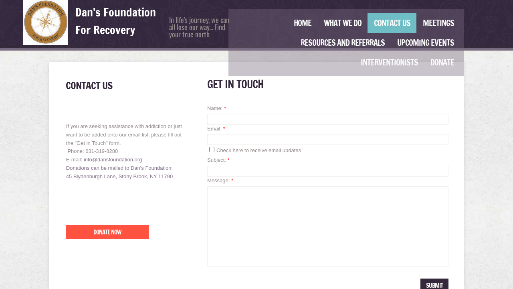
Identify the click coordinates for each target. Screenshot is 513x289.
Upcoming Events (425, 43)
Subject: (218, 160)
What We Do (343, 23)
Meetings (438, 23)
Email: (216, 129)
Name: (216, 108)
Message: (220, 180)
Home (302, 23)
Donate (442, 62)
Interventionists (389, 62)
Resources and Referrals (343, 43)
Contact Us (392, 23)
